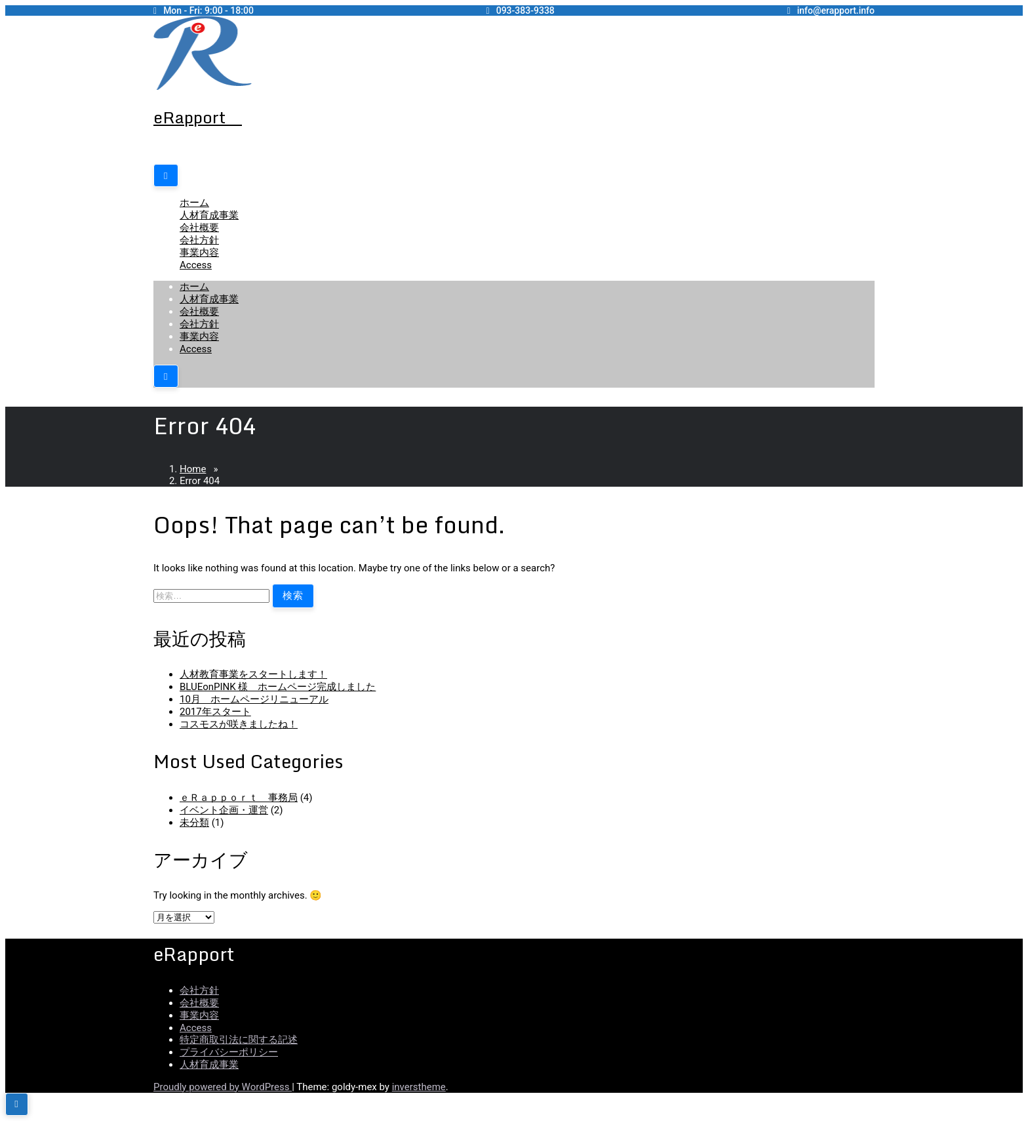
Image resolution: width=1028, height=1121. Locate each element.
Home (193, 469)
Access (196, 265)
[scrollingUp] (16, 1104)
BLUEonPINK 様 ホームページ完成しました (278, 687)
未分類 (194, 822)
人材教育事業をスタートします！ (253, 674)
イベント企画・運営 (224, 810)
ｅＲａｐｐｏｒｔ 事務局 (239, 798)
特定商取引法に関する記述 (239, 1040)
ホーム (194, 203)
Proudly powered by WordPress (222, 1087)
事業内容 (199, 252)
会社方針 (199, 240)
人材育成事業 (209, 215)
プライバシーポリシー (229, 1052)
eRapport (197, 117)
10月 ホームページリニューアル (254, 699)
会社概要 (199, 228)
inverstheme (419, 1087)
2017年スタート (215, 712)
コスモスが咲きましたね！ (239, 724)
